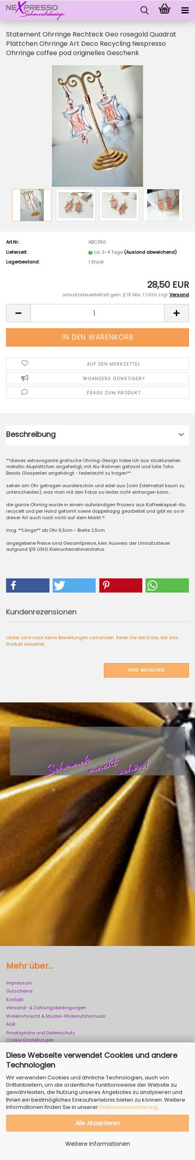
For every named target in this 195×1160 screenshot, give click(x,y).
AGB (10, 1024)
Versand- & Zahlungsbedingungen (46, 1007)
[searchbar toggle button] (144, 10)
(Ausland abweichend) (150, 252)
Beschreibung (31, 434)
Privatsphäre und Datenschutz (40, 1032)
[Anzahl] (97, 313)
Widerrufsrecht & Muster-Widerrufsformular (56, 1016)
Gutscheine (19, 991)
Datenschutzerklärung (128, 1107)
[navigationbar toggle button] (185, 10)
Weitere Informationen (97, 1144)
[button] (18, 313)
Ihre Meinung (146, 670)
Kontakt (15, 999)
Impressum (19, 983)
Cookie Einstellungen (30, 1040)
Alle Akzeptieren (97, 1123)
